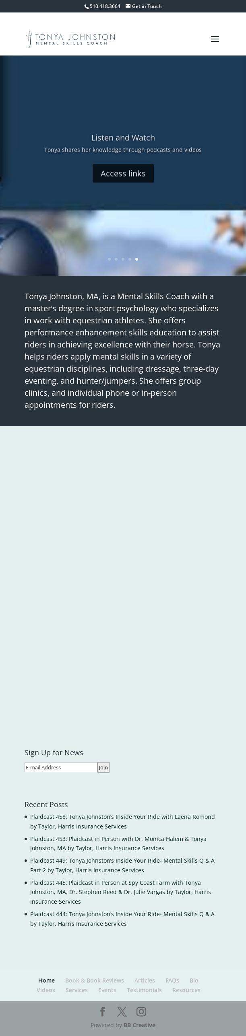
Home (46, 980)
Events (107, 990)
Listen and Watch (123, 145)
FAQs (172, 980)
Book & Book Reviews (94, 980)
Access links (123, 181)
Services (77, 990)
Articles (144, 980)
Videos (46, 990)
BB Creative (139, 1025)
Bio (194, 980)
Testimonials (144, 990)
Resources (186, 990)
